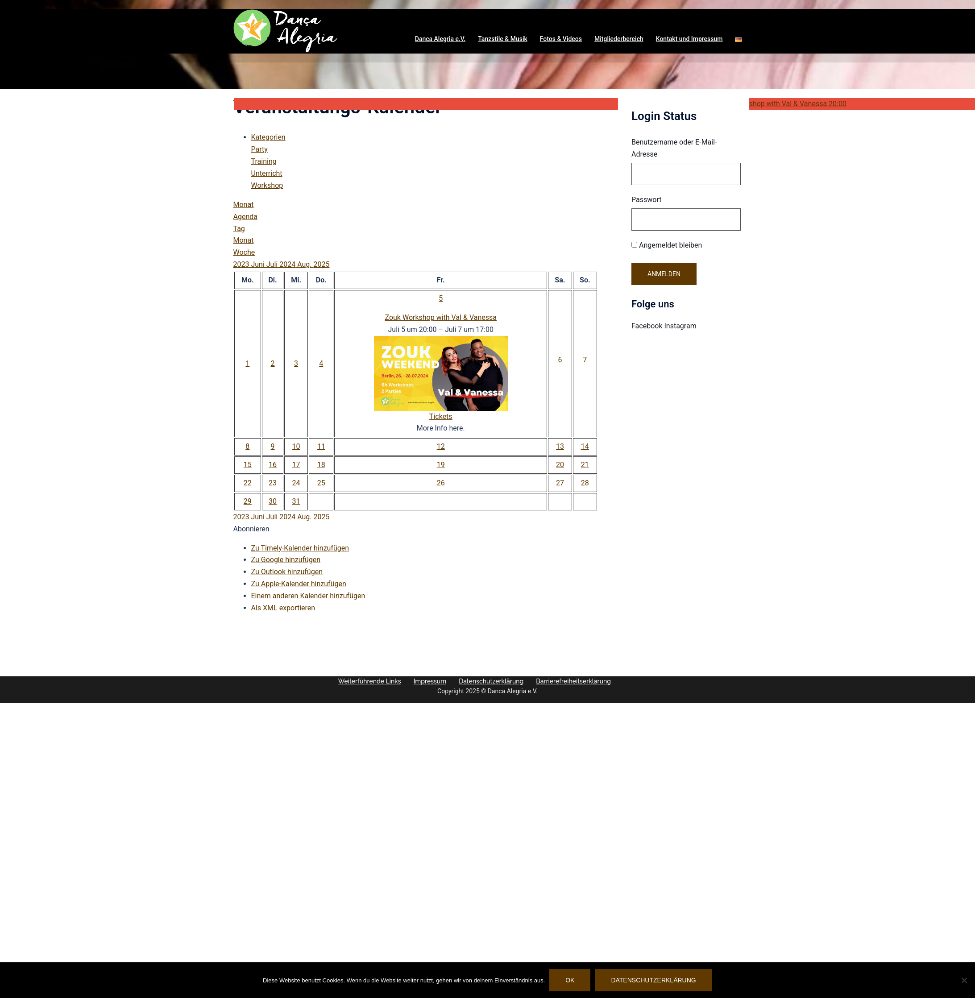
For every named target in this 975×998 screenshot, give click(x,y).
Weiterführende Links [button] (389, 681)
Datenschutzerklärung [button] (510, 681)
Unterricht (266, 173)
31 (296, 501)
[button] (738, 39)
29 (248, 501)
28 (585, 483)
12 (441, 446)
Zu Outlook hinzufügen (287, 571)
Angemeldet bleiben (666, 245)
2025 (321, 264)
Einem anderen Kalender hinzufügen (308, 596)
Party (259, 149)
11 (321, 446)
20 (560, 464)
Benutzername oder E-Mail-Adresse (674, 148)
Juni (258, 264)
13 (560, 446)
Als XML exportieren (283, 608)
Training (264, 161)
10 (296, 446)
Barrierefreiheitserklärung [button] (395, 691)
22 (248, 483)
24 (296, 483)
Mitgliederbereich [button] (618, 38)
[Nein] (963, 980)
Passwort (646, 199)
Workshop (267, 185)
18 (321, 464)
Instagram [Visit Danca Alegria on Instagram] (680, 326)
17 (296, 464)
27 (560, 483)
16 (273, 464)
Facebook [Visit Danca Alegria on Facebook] (646, 326)
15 (248, 464)
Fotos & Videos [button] (561, 38)
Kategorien (268, 137)
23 (273, 483)
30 (273, 501)
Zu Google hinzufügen (286, 559)
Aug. (305, 264)
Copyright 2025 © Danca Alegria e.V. (489, 691)
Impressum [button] (449, 681)
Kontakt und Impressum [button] (689, 38)
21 (585, 464)
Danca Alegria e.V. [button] (440, 38)
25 (321, 483)
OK (569, 980)
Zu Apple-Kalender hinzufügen (298, 584)
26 (441, 483)
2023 (242, 264)
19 (441, 464)
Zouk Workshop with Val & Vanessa (441, 317)
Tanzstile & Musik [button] (502, 38)
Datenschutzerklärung (653, 980)
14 (585, 446)
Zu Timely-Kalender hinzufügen (300, 548)
